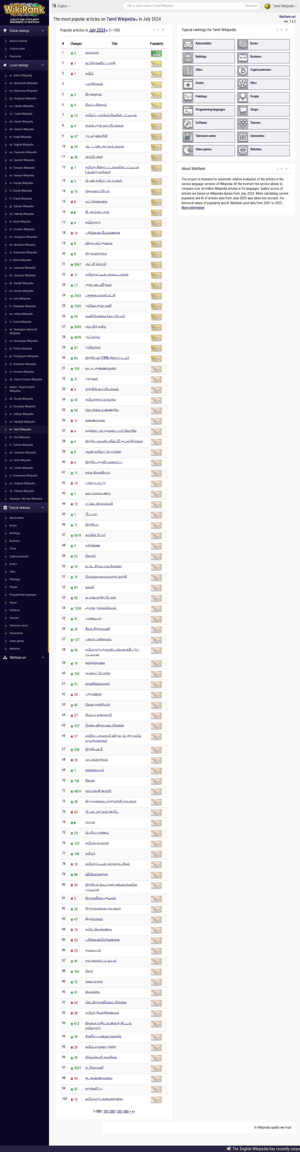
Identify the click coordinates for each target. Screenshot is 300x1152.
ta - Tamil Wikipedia (20, 429)
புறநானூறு (93, 694)
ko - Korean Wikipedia (21, 290)
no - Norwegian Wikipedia (24, 340)
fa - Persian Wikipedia (21, 183)
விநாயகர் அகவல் (98, 243)
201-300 (123, 1111)
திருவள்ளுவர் (96, 253)
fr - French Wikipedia (21, 198)
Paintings (15, 579)
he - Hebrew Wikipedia (22, 213)
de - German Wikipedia (22, 129)
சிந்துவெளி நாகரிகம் (101, 1057)
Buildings (15, 533)
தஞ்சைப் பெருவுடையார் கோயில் (111, 431)
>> (133, 1111)
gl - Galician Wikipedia (22, 206)
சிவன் (90, 780)
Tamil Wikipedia (280, 6)
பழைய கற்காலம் (98, 639)
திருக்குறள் (93, 94)
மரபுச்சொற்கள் (96, 759)
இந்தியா (91, 524)
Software (15, 610)
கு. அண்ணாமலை (98, 1078)
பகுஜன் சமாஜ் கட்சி (100, 295)
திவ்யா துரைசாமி (98, 715)
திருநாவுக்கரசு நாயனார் (103, 908)
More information (193, 208)
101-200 (109, 1111)
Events (13, 564)
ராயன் (90, 822)
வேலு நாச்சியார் (97, 704)
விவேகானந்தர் (96, 874)
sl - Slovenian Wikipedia (23, 406)
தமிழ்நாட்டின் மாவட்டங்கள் (106, 274)
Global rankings (23, 31)
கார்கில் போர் (95, 535)
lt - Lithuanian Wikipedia (23, 306)
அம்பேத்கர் (94, 157)
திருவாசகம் (94, 919)
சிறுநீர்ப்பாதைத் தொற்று (103, 1036)
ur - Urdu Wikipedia (20, 460)
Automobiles (17, 517)
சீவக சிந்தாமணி (97, 629)
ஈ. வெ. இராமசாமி (99, 504)
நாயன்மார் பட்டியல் (100, 960)
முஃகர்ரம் (92, 337)
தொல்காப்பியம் (97, 191)
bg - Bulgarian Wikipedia (23, 98)
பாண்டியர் (93, 618)
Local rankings (23, 65)
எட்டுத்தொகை (96, 201)
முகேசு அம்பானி (98, 306)
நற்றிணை (92, 545)
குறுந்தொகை (95, 663)
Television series (19, 625)
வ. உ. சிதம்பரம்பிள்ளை (103, 566)
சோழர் (90, 556)
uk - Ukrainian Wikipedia (23, 452)
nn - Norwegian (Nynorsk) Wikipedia (23, 331)
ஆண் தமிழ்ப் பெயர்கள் (103, 451)
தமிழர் (90, 853)
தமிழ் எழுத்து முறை (100, 1047)
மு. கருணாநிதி (96, 136)
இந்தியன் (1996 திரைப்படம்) (107, 358)
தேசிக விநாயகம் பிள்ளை (104, 725)
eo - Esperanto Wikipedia (23, 152)
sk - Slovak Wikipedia (21, 398)
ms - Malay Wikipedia (21, 313)
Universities (16, 633)
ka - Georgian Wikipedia (23, 275)
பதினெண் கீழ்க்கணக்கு (102, 233)
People (13, 587)
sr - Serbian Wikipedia (21, 414)
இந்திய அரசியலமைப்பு (104, 462)
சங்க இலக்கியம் (97, 472)
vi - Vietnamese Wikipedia (24, 475)
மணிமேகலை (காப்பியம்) (105, 316)
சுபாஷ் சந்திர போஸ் (100, 597)
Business (15, 540)
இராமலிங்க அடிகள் (100, 898)
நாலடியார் (93, 950)
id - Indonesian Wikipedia (23, 252)
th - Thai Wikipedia (20, 437)
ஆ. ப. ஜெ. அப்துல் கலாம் (104, 146)
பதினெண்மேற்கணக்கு (102, 940)
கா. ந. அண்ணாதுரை (100, 368)
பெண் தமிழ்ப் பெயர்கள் (103, 180)
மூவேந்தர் (93, 347)
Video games (17, 641)
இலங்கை (92, 992)
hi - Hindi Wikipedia (20, 221)
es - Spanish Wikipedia (22, 160)
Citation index (17, 48)
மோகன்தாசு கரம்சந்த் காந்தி (106, 577)
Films (12, 571)
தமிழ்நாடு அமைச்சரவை (104, 1099)
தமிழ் (89, 73)
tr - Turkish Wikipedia (21, 444)
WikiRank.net (24, 658)
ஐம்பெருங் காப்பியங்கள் (104, 125)
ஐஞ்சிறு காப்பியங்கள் (102, 389)
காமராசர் (92, 52)
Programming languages (23, 594)
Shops (13, 602)
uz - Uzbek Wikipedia (21, 467)
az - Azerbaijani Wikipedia (24, 83)
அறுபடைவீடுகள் (98, 285)
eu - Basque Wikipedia (22, 175)
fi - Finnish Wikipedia (21, 190)
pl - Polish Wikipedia (21, 348)
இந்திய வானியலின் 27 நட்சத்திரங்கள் (114, 441)
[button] (154, 30)
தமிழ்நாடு (92, 222)
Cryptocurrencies (19, 556)
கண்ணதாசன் (95, 420)
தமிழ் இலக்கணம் (98, 929)
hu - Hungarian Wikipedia (23, 236)
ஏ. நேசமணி (94, 1067)
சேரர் (89, 971)
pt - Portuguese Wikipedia (24, 356)
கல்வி (89, 587)
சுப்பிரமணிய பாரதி (100, 63)
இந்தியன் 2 (93, 749)
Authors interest (18, 41)
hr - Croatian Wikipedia (22, 229)
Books (13, 525)
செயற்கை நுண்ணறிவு (102, 410)
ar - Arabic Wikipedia (21, 75)
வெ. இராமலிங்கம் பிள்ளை (106, 1002)
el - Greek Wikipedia (20, 136)
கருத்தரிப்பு (93, 1088)
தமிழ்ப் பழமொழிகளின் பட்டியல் (111, 115)
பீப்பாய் (91, 514)
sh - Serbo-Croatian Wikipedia (26, 379)
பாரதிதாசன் (94, 84)
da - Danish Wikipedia (21, 121)
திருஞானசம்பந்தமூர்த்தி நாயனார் (110, 801)
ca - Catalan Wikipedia (22, 106)
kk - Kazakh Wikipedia (21, 283)
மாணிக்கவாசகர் (97, 684)
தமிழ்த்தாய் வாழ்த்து (100, 399)
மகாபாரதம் (94, 981)
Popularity (15, 56)
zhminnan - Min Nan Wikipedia (26, 498)
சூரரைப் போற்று (97, 673)
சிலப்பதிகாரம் (96, 105)
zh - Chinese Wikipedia (22, 491)
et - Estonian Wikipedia (22, 167)
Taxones (14, 617)
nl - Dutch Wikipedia (20, 321)
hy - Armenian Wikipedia (22, 244)
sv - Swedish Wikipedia (22, 421)
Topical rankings (23, 508)
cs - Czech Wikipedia (21, 113)
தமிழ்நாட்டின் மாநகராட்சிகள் (107, 864)
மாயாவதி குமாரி (98, 791)
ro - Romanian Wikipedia (23, 364)
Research (251, 5)
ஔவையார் (94, 770)
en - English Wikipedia (21, 144)
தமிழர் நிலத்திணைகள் (102, 1013)
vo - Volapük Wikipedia (22, 483)
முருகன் (91, 378)
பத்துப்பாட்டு (95, 483)
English (61, 6)
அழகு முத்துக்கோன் (100, 608)
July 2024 (98, 30)
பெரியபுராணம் (97, 832)
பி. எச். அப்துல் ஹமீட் (102, 812)
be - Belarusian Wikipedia (23, 90)
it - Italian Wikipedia (20, 260)
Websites (15, 648)
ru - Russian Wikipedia (22, 371)
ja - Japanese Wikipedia (23, 267)
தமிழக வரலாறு (97, 843)
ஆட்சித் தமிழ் (95, 326)
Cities (13, 548)
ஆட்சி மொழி (95, 264)
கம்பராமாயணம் (98, 493)
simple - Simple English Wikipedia (22, 388)
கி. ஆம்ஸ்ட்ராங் (97, 212)
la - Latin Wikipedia (20, 298)
